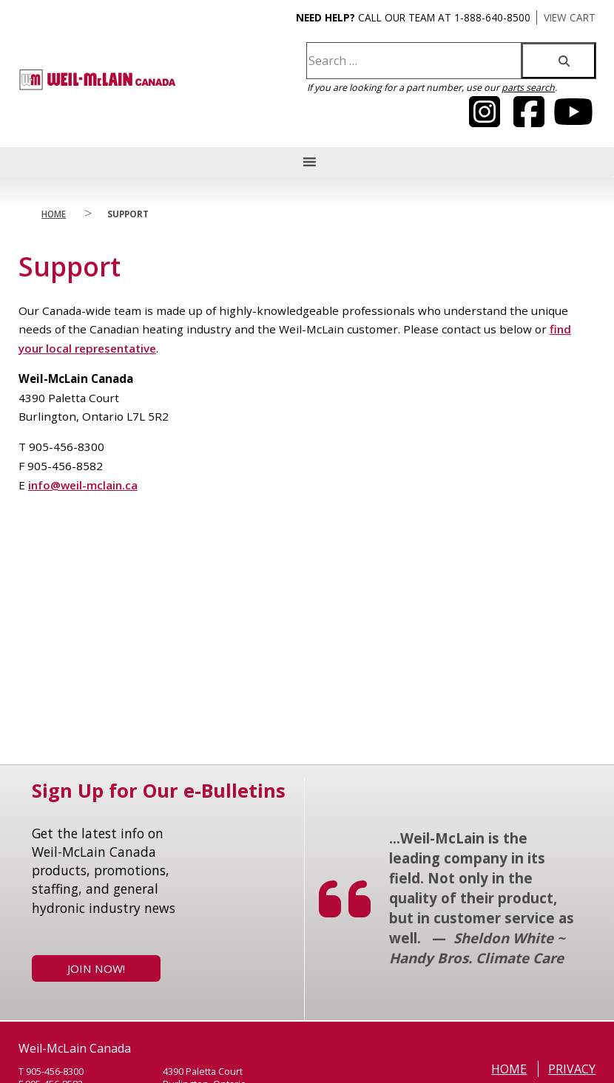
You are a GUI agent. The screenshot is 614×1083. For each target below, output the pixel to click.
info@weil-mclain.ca (83, 485)
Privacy (572, 1069)
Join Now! (96, 968)
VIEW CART (570, 17)
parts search (528, 87)
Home (53, 214)
